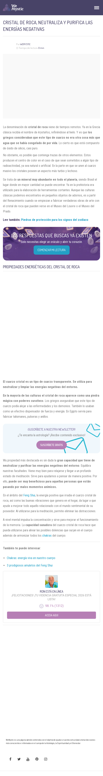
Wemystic (25, 44)
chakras (47, 535)
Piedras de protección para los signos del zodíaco (54, 220)
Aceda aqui (51, 615)
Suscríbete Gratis (51, 445)
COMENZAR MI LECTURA (52, 250)
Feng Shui (29, 495)
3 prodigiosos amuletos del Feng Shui (30, 565)
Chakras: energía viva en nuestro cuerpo (31, 558)
